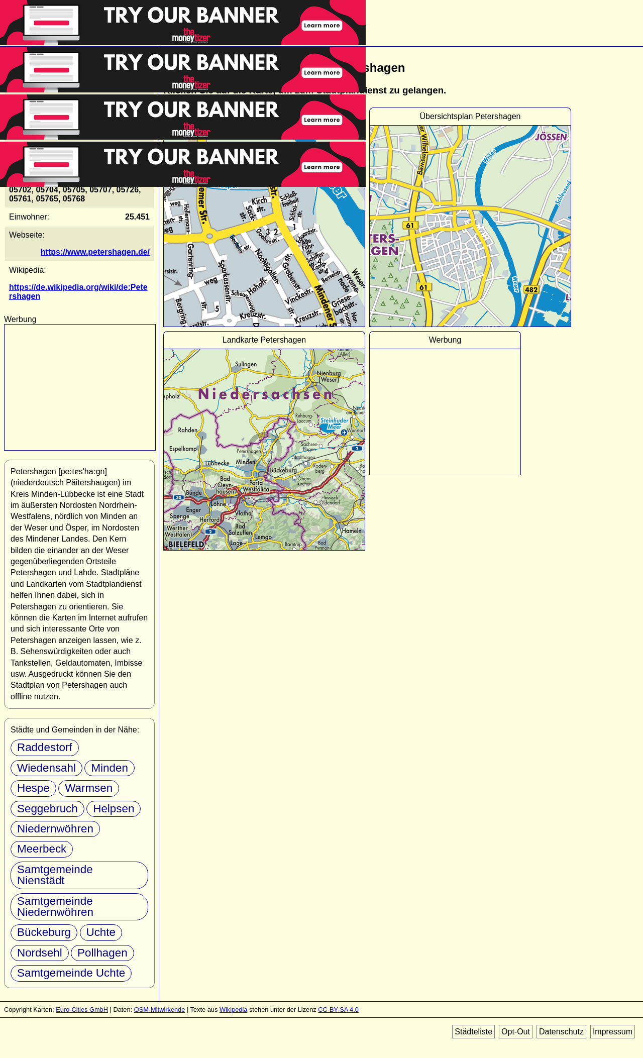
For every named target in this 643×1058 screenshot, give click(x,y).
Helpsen (113, 808)
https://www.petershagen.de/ (95, 252)
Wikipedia (233, 1009)
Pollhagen (102, 952)
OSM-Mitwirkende (159, 1009)
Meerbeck (41, 848)
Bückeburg (44, 932)
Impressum (612, 1031)
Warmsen (89, 788)
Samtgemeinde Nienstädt (55, 875)
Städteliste (473, 1031)
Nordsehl (39, 952)
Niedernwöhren (55, 828)
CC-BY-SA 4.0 (338, 1009)
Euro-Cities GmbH (82, 1009)
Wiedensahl (46, 768)
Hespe (33, 788)
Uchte (101, 932)
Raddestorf (44, 747)
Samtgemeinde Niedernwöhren (55, 906)
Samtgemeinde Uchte (71, 973)
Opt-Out (515, 1031)
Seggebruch (47, 808)
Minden (109, 768)
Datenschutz (561, 1031)
